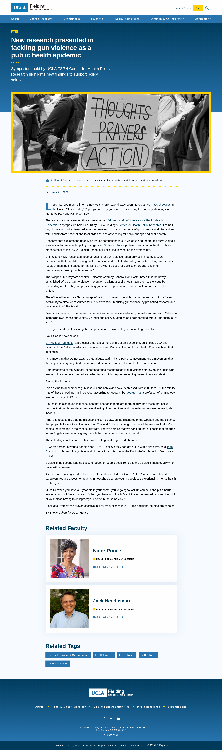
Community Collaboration (167, 19)
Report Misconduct (107, 745)
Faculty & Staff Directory (69, 707)
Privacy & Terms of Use (132, 745)
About (15, 19)
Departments (71, 19)
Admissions (203, 19)
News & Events (183, 8)
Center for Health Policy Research (139, 225)
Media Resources (148, 707)
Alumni (40, 707)
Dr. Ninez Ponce (114, 245)
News (78, 180)
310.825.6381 (111, 735)
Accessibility (88, 745)
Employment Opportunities (112, 707)
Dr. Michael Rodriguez (59, 342)
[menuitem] (15, 19)
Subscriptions (177, 707)
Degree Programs (41, 19)
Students (97, 19)
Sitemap (60, 745)
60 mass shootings (159, 204)
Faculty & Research (127, 19)
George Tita (133, 392)
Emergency (73, 745)
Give (198, 8)
